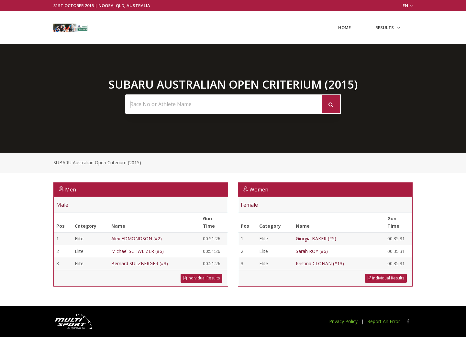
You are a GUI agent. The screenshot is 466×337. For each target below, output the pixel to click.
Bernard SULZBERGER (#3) (139, 263)
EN (408, 5)
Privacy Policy (343, 321)
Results (384, 27)
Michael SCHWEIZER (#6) (137, 251)
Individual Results (201, 278)
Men (70, 189)
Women (259, 189)
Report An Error (383, 321)
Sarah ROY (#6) (312, 251)
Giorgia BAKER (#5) (316, 238)
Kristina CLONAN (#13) (320, 263)
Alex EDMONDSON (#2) (136, 238)
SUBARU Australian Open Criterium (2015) (97, 162)
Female (249, 204)
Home (344, 27)
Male (62, 204)
